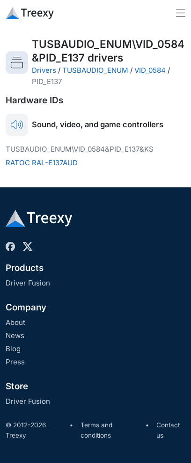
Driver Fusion (28, 282)
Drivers (44, 70)
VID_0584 (150, 70)
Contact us (168, 430)
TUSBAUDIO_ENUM (95, 70)
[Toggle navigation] (180, 13)
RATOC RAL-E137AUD (42, 162)
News (15, 335)
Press (15, 361)
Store (17, 386)
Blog (13, 348)
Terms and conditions (96, 430)
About (15, 322)
